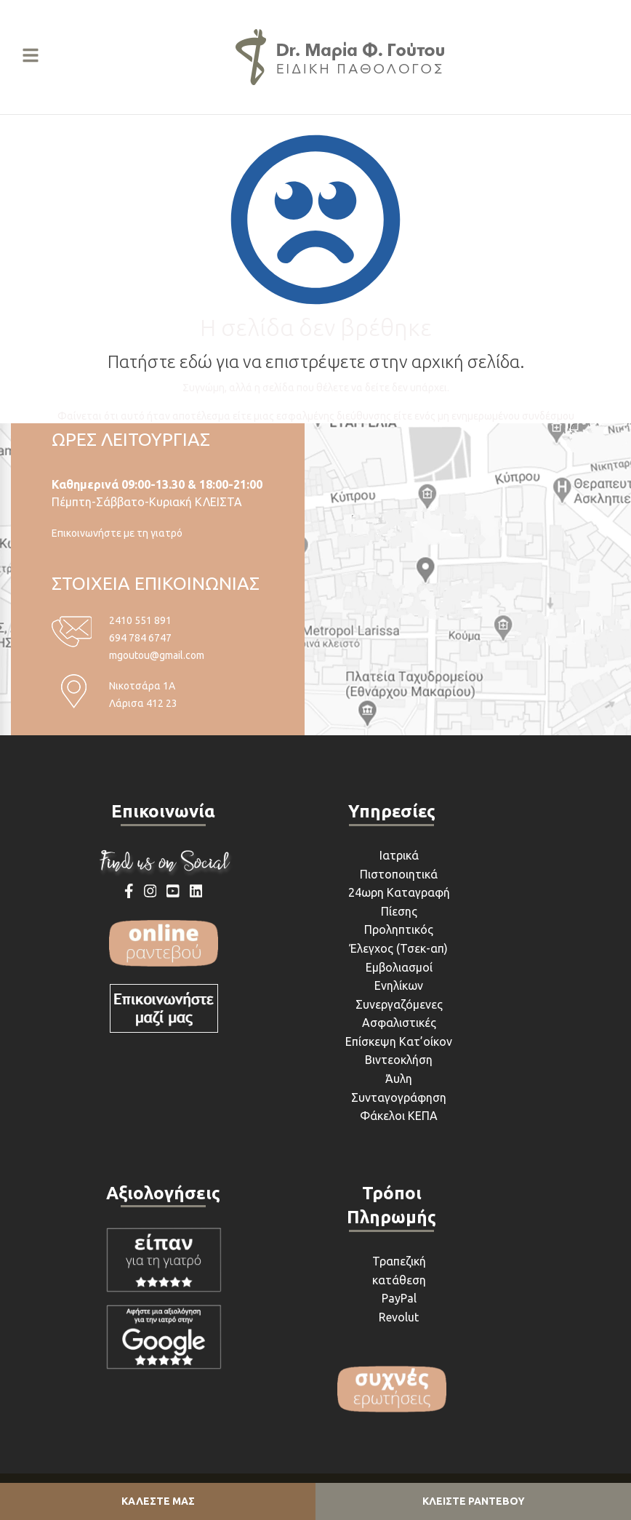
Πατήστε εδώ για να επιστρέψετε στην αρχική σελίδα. (316, 362)
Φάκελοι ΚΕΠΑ (399, 1115)
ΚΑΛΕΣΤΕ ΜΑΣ (158, 1501)
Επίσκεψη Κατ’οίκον (398, 1041)
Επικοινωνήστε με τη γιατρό (117, 533)
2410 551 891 (140, 620)
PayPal (399, 1298)
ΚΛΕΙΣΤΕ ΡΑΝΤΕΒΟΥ (473, 1501)
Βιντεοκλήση (399, 1059)
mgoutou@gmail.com (156, 655)
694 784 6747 (140, 638)
